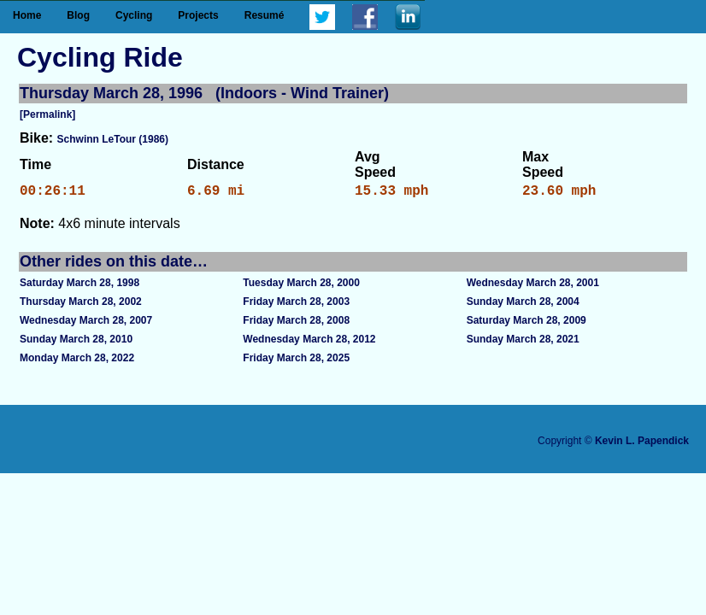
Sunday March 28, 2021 (523, 342)
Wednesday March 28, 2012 (309, 342)
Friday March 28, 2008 (296, 324)
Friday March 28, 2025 (296, 361)
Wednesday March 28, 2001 (533, 286)
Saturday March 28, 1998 (79, 286)
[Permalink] (47, 114)
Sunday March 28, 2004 (523, 305)
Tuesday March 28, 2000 (301, 286)
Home (27, 15)
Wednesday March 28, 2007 (86, 324)
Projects (198, 15)
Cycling (133, 15)
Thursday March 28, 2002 (81, 305)
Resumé (264, 15)
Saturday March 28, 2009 (526, 324)
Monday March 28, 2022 (77, 361)
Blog (78, 15)
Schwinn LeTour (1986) (112, 139)
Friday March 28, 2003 (296, 305)
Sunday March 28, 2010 (76, 342)
